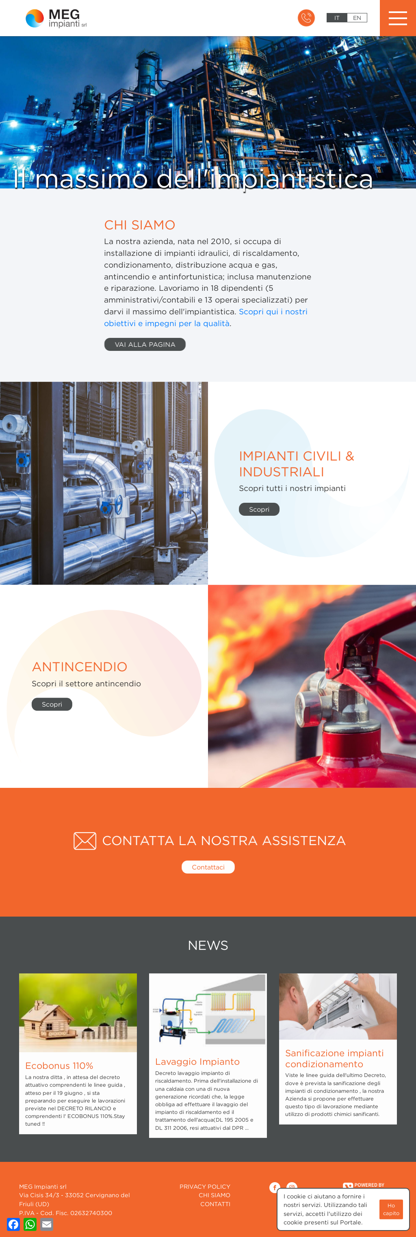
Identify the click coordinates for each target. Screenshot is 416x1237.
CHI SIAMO (214, 1195)
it (337, 18)
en (357, 18)
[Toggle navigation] (398, 18)
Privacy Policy (205, 1186)
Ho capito (391, 1208)
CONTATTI (215, 1204)
